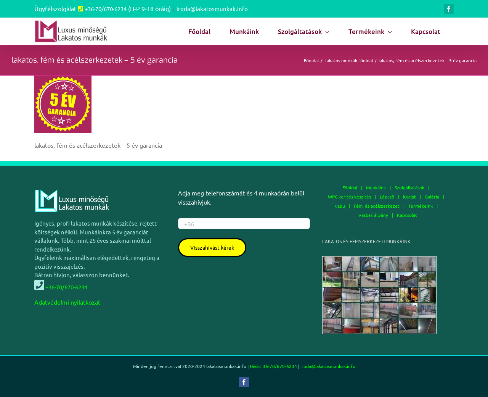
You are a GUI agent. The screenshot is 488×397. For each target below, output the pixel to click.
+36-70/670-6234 (106, 8)
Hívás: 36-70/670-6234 (273, 366)
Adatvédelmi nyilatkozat (67, 302)
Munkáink (376, 187)
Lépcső (387, 197)
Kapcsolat (407, 215)
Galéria (432, 197)
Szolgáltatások (409, 187)
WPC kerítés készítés (349, 197)
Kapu (339, 206)
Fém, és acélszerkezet (377, 206)
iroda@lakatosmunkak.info (212, 8)
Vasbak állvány (373, 215)
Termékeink (420, 206)
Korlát (409, 197)
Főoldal (349, 187)
